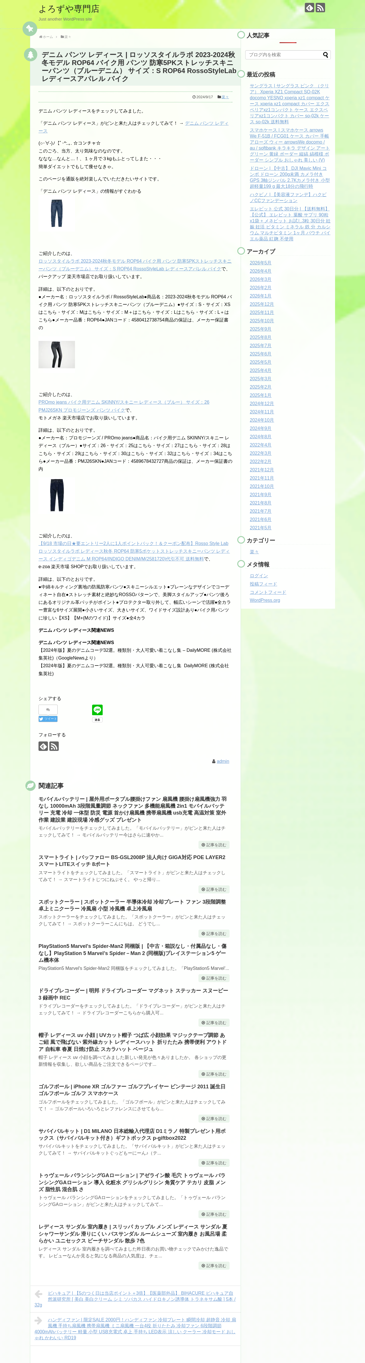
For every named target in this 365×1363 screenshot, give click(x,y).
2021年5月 (261, 527)
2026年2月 (261, 287)
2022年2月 (261, 461)
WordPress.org (265, 600)
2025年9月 (261, 329)
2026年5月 (261, 262)
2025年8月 (261, 337)
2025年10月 (262, 320)
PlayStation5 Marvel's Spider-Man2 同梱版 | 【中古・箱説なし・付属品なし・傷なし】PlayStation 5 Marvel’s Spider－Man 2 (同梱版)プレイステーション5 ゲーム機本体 (132, 953)
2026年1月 (261, 295)
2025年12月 (262, 304)
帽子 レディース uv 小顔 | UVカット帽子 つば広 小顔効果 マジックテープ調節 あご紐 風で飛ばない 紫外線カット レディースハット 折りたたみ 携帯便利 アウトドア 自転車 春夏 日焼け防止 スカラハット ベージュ (132, 1042)
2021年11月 (262, 478)
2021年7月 (261, 511)
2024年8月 (261, 436)
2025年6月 (261, 353)
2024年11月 (262, 411)
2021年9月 (261, 494)
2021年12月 (262, 469)
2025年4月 (261, 370)
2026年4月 (261, 271)
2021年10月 (262, 486)
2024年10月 (262, 420)
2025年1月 (261, 395)
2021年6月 (261, 519)
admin (223, 761)
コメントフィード (268, 592)
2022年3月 (261, 453)
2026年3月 (261, 279)
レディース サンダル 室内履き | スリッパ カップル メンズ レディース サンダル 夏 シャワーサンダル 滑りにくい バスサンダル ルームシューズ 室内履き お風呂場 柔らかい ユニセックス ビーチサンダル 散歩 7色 (132, 1234)
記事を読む (216, 845)
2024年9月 (261, 428)
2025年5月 (261, 362)
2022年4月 (261, 445)
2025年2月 (261, 387)
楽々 (225, 97)
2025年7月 (261, 345)
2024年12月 (262, 403)
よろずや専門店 (69, 8)
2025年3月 (261, 378)
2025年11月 (262, 312)
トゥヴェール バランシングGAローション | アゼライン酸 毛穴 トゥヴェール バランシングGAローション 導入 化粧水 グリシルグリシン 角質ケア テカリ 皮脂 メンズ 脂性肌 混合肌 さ (132, 1182)
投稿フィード (263, 584)
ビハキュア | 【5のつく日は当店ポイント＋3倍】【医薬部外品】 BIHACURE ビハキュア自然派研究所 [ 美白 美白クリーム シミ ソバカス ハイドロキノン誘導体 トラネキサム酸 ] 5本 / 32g (135, 1298)
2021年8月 (261, 502)
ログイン (259, 575)
